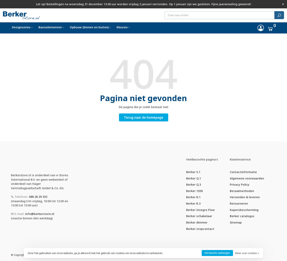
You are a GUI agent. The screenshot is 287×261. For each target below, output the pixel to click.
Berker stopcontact (200, 229)
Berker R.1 (193, 197)
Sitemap (236, 222)
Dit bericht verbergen (217, 253)
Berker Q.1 (193, 178)
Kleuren (122, 27)
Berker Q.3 (193, 184)
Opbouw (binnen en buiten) (89, 27)
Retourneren (239, 203)
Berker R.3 (193, 203)
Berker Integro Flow (200, 210)
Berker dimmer (196, 222)
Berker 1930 (194, 191)
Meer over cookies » (247, 253)
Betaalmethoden (242, 191)
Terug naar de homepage (143, 117)
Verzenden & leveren (245, 197)
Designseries (21, 27)
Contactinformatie (243, 172)
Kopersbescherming (244, 210)
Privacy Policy (239, 184)
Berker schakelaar (199, 216)
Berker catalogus (242, 216)
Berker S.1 (193, 172)
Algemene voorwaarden (247, 178)
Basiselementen (50, 27)
